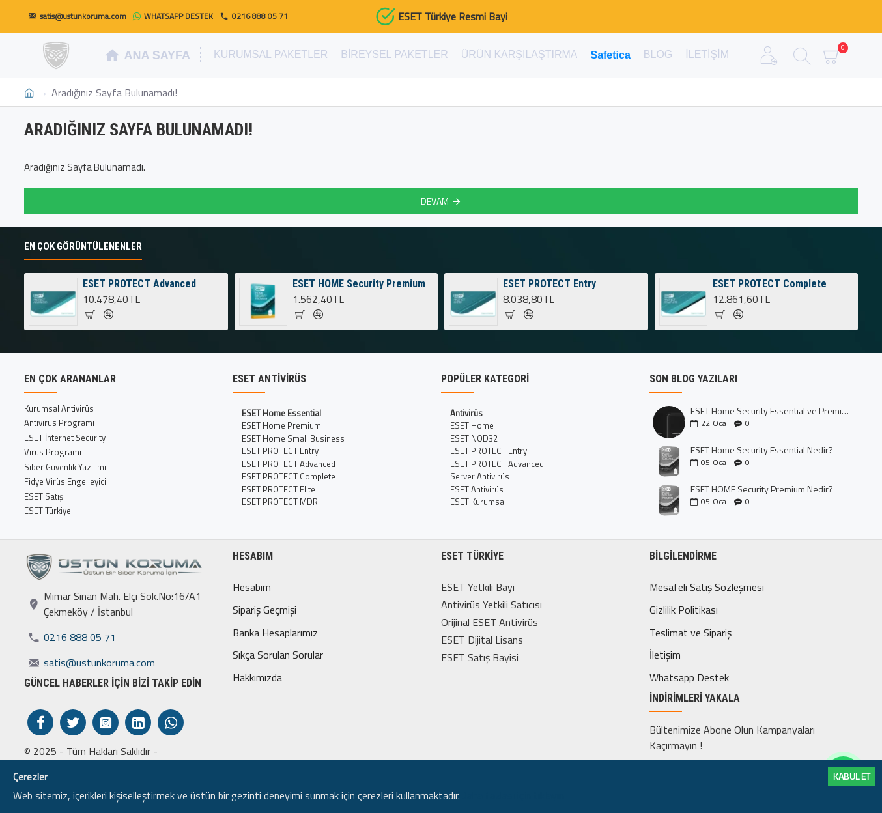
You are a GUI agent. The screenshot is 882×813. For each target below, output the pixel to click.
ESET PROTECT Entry (549, 284)
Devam (435, 201)
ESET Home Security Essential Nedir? (761, 450)
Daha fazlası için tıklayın (512, 795)
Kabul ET (851, 776)
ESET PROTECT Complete (770, 284)
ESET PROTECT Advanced (139, 284)
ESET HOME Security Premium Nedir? (761, 489)
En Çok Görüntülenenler (83, 246)
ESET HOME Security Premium (358, 284)
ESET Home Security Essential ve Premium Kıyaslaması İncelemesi (769, 411)
